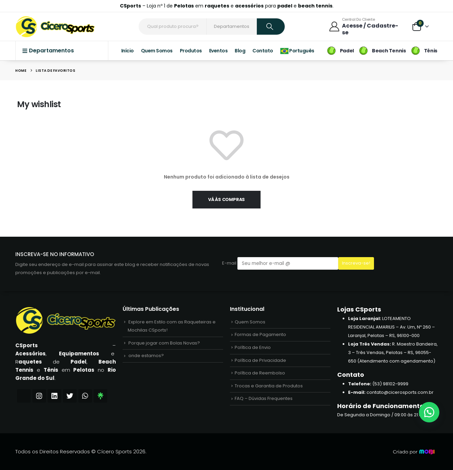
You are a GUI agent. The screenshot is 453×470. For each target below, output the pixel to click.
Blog (240, 50)
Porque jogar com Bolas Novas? (164, 344)
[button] (429, 412)
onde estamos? (146, 357)
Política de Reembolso (260, 375)
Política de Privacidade (260, 361)
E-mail (280, 263)
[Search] (271, 26)
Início (127, 50)
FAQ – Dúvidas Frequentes (264, 401)
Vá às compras (226, 199)
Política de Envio (253, 349)
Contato (262, 50)
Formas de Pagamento (260, 335)
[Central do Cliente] (365, 26)
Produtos (191, 50)
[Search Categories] (232, 26)
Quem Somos (157, 50)
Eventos (218, 50)
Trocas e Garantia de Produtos (269, 388)
